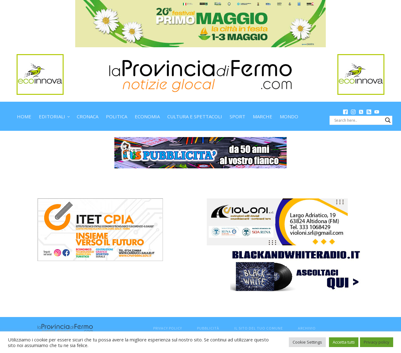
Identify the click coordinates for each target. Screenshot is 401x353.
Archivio (307, 328)
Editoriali (52, 116)
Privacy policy (376, 342)
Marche (262, 116)
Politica (116, 116)
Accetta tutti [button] (344, 342)
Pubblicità (208, 328)
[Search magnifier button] (387, 120)
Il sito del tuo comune (258, 328)
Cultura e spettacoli (194, 116)
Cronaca (87, 116)
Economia (147, 116)
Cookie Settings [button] (307, 342)
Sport (237, 116)
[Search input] (358, 120)
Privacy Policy (167, 328)
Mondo (289, 116)
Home (24, 116)
